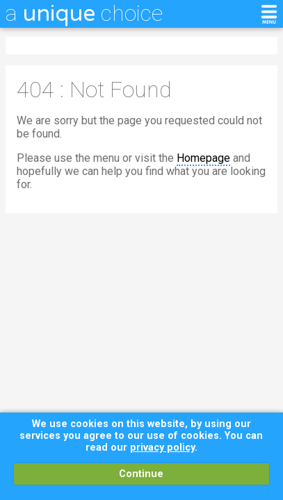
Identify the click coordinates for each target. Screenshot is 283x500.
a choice (84, 13)
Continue (141, 474)
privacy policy (162, 447)
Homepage (203, 158)
